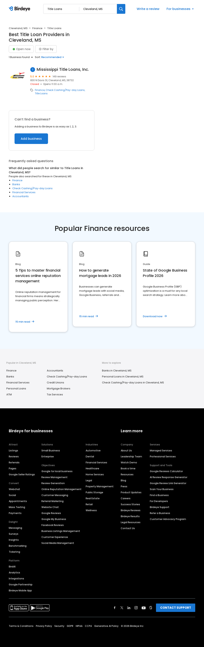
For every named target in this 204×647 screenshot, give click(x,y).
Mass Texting (17, 507)
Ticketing (14, 551)
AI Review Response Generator (168, 477)
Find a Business (159, 495)
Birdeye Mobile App (20, 590)
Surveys (13, 534)
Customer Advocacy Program (168, 519)
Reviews (14, 456)
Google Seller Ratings (22, 474)
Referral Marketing (52, 501)
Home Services (95, 474)
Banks (16, 184)
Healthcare (92, 468)
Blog (123, 480)
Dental (90, 456)
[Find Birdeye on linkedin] (128, 608)
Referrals (14, 462)
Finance (37, 28)
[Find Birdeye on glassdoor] (151, 608)
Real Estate (93, 498)
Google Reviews (51, 513)
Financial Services (23, 192)
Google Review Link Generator (168, 483)
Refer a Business (160, 513)
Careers (125, 498)
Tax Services (55, 394)
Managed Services (161, 450)
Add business (31, 139)
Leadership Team (131, 456)
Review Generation (53, 483)
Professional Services (163, 456)
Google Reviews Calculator (166, 471)
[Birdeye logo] (20, 9)
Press (124, 486)
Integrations (16, 578)
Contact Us (128, 528)
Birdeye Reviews (130, 510)
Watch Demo (129, 462)
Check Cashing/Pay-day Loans (65, 90)
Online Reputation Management (61, 489)
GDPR (70, 626)
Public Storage (94, 492)
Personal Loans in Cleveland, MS (122, 376)
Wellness (91, 510)
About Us (126, 450)
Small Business (50, 450)
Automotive (93, 450)
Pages (12, 468)
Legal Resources (130, 522)
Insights (14, 540)
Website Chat (50, 507)
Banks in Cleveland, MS (116, 370)
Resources (127, 474)
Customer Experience (54, 537)
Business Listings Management (60, 531)
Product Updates (131, 492)
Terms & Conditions (21, 626)
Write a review (148, 9)
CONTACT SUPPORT (175, 608)
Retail (89, 504)
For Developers (159, 501)
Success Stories (130, 504)
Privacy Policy (44, 626)
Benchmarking (17, 546)
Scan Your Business (162, 489)
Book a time (128, 468)
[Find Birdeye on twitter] (121, 608)
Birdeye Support (159, 507)
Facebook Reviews (52, 525)
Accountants (20, 196)
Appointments (18, 501)
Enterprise (47, 456)
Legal (89, 480)
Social (12, 495)
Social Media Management (57, 543)
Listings (13, 450)
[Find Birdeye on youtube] (144, 608)
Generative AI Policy (106, 626)
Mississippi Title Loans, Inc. (63, 69)
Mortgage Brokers (58, 388)
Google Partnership (20, 584)
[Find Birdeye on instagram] (136, 608)
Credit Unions (55, 382)
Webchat (14, 489)
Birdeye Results (130, 516)
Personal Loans (16, 388)
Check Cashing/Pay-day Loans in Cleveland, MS (133, 382)
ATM (9, 394)
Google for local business (57, 471)
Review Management (54, 477)
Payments (15, 513)
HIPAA (79, 626)
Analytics (14, 572)
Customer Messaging (54, 495)
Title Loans (41, 93)
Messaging (15, 528)
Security (59, 626)
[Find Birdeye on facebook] (114, 608)
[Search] (121, 9)
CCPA (88, 626)
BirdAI (12, 566)
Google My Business (53, 519)
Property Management (100, 486)
